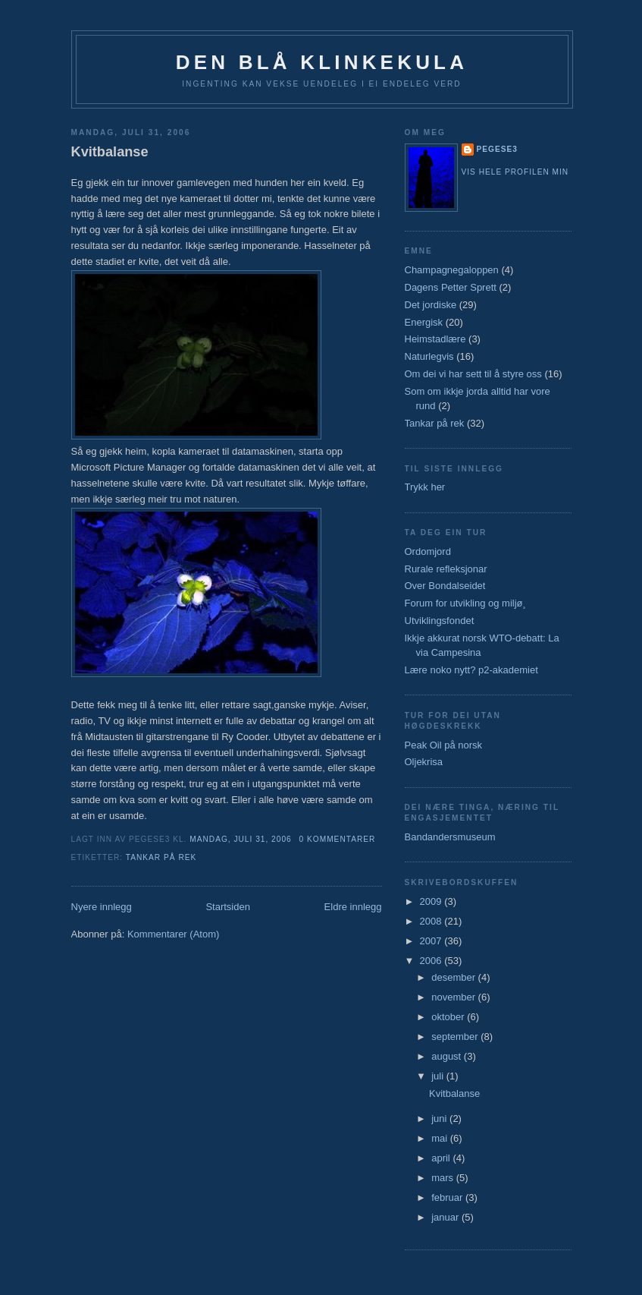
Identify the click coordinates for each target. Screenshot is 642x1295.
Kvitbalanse (110, 151)
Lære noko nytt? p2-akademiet (471, 670)
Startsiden (227, 906)
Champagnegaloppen (452, 270)
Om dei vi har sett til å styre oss (473, 374)
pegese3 (497, 149)
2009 (432, 901)
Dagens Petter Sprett (450, 287)
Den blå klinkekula (322, 62)
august (447, 1056)
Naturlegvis (429, 356)
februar (448, 1197)
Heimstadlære (435, 339)
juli (438, 1076)
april (442, 1158)
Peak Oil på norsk (444, 745)
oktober (449, 1016)
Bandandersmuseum (450, 837)
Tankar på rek (161, 857)
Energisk (424, 322)
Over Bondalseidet (445, 585)
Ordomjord (428, 551)
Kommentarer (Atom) (173, 934)
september (456, 1036)
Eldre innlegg (353, 906)
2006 (432, 960)
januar (446, 1217)
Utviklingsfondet (439, 620)
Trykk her (425, 487)
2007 (432, 941)
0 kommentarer (337, 839)
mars (443, 1177)
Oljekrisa (424, 761)
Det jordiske (431, 304)
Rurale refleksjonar (446, 569)
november (454, 997)
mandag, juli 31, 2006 (240, 839)
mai (440, 1138)
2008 (432, 921)
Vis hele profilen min (515, 172)
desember (454, 977)
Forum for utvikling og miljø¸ (465, 603)
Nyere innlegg (101, 906)
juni (440, 1118)
